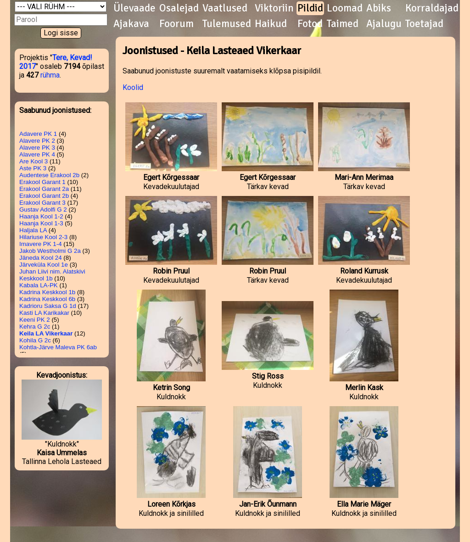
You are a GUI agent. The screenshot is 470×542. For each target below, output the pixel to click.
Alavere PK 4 (37, 154)
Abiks (378, 8)
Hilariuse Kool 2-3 (43, 237)
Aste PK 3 (32, 168)
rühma (50, 75)
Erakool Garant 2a (44, 188)
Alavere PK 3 (37, 147)
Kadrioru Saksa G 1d (47, 305)
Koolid (133, 87)
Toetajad (424, 23)
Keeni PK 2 (34, 319)
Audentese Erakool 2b (49, 175)
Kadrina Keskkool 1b (47, 292)
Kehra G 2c (34, 326)
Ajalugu (384, 23)
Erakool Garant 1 (42, 182)
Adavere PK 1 (38, 133)
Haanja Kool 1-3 (41, 223)
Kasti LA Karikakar (44, 312)
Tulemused (226, 23)
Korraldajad (432, 8)
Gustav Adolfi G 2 (43, 209)
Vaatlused (224, 8)
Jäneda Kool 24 (40, 257)
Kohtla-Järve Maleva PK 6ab (58, 347)
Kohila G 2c (35, 340)
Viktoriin (274, 8)
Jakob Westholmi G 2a (50, 250)
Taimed (342, 23)
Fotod (310, 23)
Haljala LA (33, 230)
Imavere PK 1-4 (40, 243)
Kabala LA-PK (38, 285)
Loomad (345, 8)
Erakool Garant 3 (42, 202)
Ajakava (131, 23)
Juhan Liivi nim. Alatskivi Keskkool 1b (52, 275)
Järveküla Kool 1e (43, 264)
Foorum (176, 23)
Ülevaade (134, 8)
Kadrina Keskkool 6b (47, 299)
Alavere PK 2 (37, 140)
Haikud (271, 23)
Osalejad (179, 8)
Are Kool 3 (33, 161)
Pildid (310, 8)
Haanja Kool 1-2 (41, 216)
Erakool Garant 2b (44, 195)
